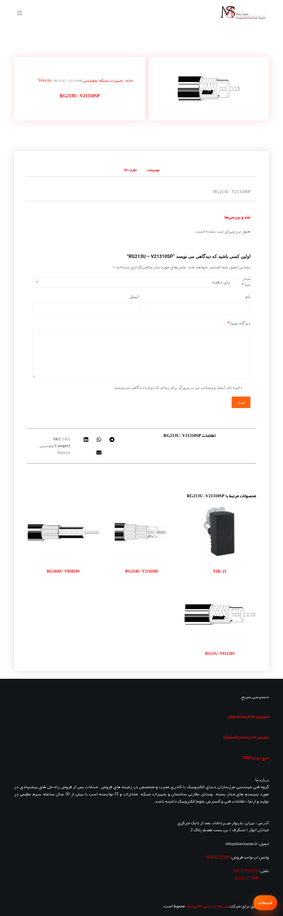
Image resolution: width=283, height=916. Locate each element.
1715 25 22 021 (246, 871)
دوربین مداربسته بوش (248, 716)
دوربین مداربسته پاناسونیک (246, 737)
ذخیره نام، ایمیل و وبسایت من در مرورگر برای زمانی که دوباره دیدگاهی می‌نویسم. (177, 387)
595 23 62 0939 (218, 857)
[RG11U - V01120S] (219, 614)
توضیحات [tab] (153, 170)
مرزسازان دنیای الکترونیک (207, 906)
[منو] (19, 13)
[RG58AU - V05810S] (63, 532)
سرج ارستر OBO (256, 758)
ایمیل (134, 296)
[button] (111, 439)
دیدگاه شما (238, 323)
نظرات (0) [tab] (130, 170)
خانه (129, 80)
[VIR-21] (219, 532)
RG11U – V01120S (220, 653)
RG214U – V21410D (141, 571)
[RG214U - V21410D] (141, 532)
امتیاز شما (246, 282)
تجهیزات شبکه (111, 80)
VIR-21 (220, 571)
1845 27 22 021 (247, 878)
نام (247, 296)
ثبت (241, 402)
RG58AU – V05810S (63, 571)
